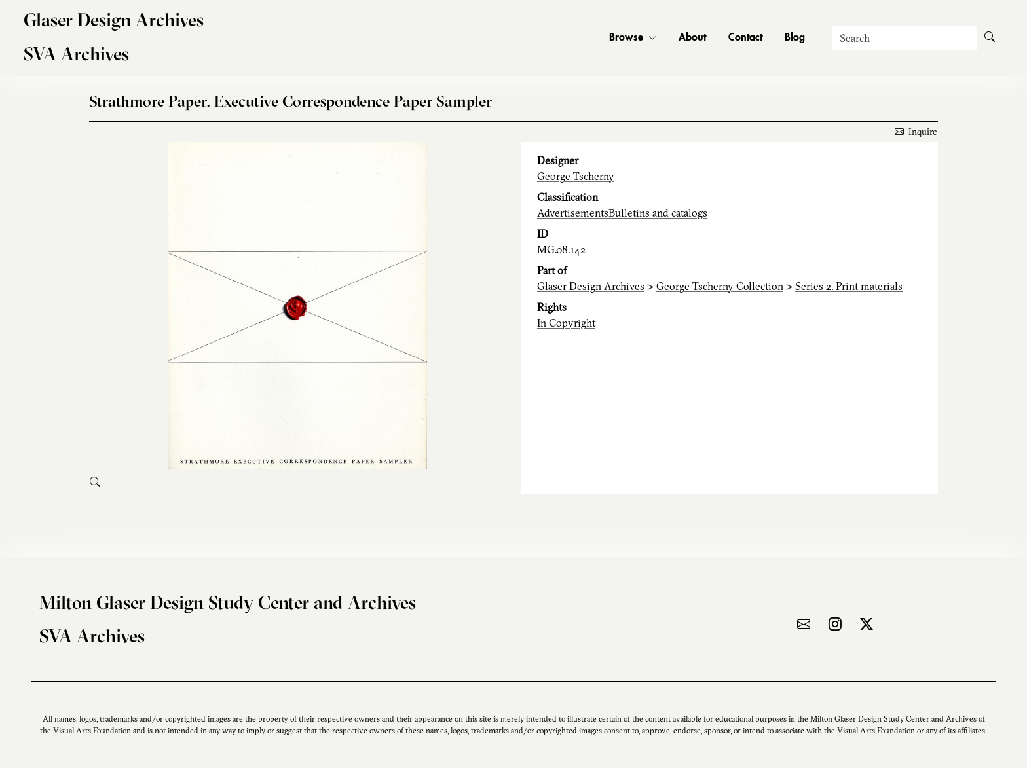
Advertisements (572, 212)
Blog (795, 38)
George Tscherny (575, 176)
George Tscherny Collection (719, 286)
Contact (745, 38)
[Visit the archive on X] (866, 624)
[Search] (904, 38)
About (692, 38)
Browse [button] (632, 38)
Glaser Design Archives (590, 286)
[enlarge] (97, 481)
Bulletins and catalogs (657, 212)
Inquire (916, 131)
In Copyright (566, 322)
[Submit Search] (989, 38)
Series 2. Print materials (849, 286)
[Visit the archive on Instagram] (835, 624)
